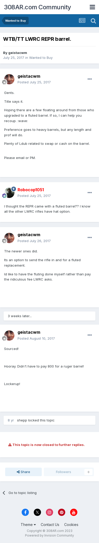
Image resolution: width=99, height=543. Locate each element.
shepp (22, 420)
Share (23, 472)
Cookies (71, 524)
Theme (28, 524)
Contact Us (50, 524)
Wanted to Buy (41, 57)
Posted (34, 82)
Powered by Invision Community (49, 535)
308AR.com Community (37, 7)
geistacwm (17, 53)
